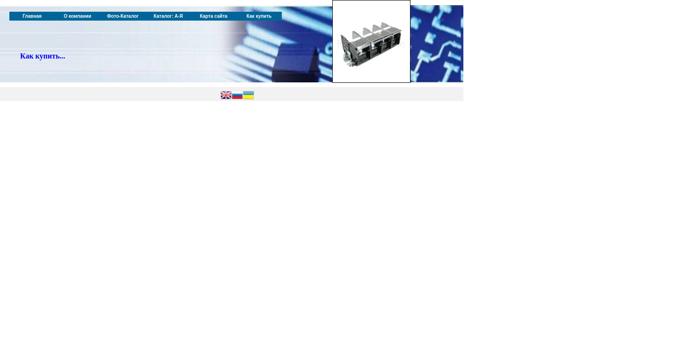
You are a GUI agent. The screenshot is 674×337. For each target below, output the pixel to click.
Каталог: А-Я (168, 16)
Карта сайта (213, 16)
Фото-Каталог (123, 16)
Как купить (259, 16)
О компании (77, 16)
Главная (32, 16)
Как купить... (42, 56)
